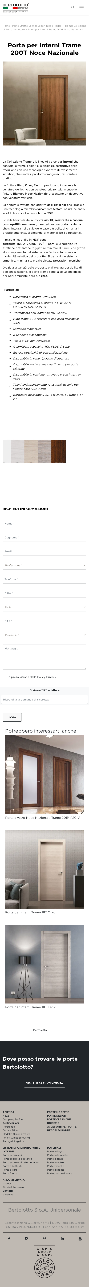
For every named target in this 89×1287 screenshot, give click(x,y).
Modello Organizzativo (16, 1134)
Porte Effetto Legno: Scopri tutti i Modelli (37, 25)
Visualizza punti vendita (44, 1083)
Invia (12, 717)
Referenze (9, 1126)
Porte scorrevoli (12, 1155)
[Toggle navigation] (81, 7)
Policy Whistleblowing (16, 1137)
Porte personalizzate (59, 1173)
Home (6, 25)
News (6, 1115)
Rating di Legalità (13, 1141)
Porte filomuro (11, 1173)
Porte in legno (55, 1151)
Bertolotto (40, 1030)
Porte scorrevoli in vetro (17, 1158)
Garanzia (8, 1194)
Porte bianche (55, 1166)
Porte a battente (12, 1166)
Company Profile (13, 1119)
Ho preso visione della (29, 677)
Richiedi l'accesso (13, 1187)
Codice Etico (10, 1130)
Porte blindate (55, 1169)
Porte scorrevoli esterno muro (21, 1162)
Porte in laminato (57, 1155)
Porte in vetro (55, 1162)
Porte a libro (10, 1169)
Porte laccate (55, 1158)
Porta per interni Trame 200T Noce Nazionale (55, 29)
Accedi (7, 1183)
